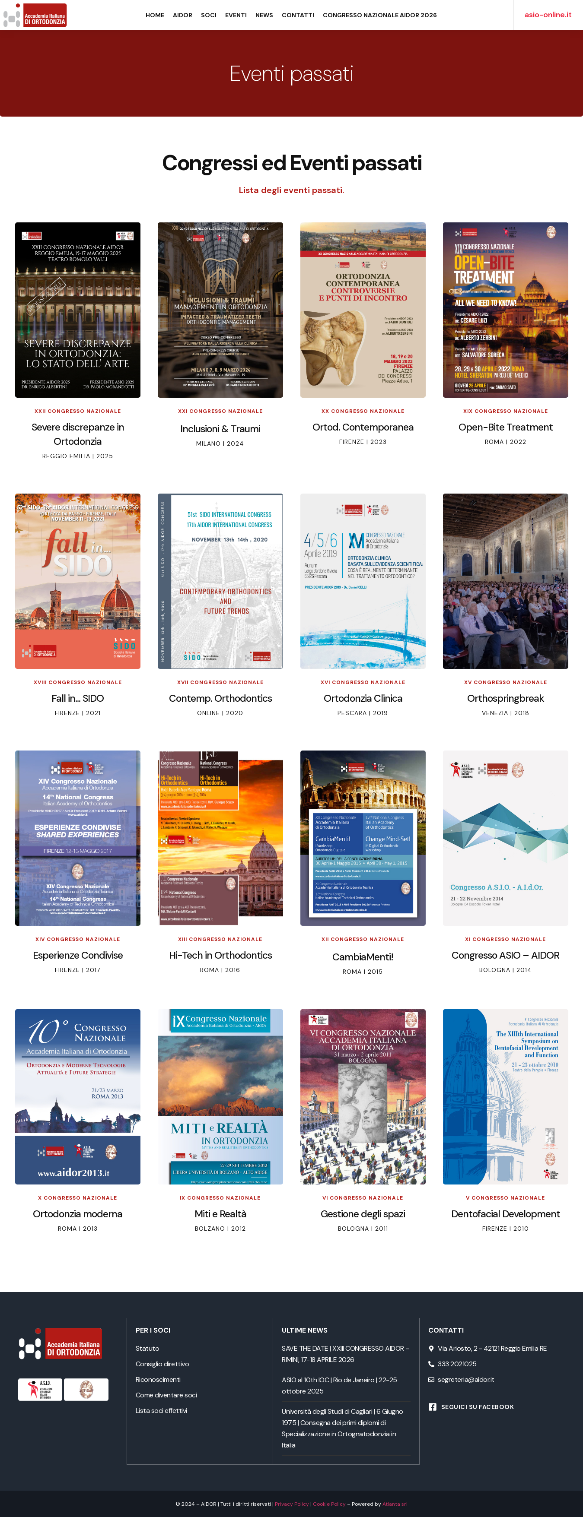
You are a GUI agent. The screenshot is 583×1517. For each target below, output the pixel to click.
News (264, 15)
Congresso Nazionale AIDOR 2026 (380, 15)
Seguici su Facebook (477, 1407)
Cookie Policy (329, 1503)
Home (155, 15)
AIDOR (182, 15)
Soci (209, 15)
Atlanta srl (395, 1503)
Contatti (298, 15)
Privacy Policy (292, 1503)
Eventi (236, 15)
